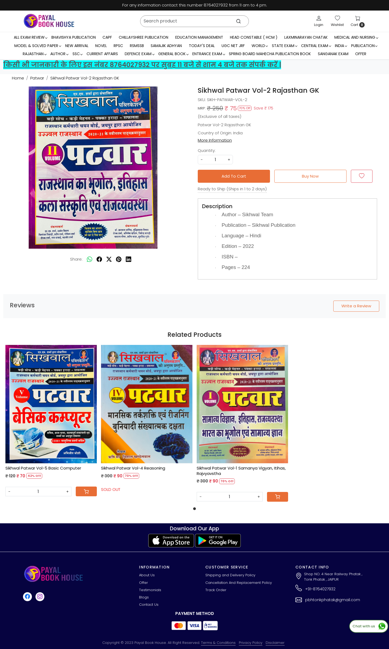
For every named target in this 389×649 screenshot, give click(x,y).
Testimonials (150, 590)
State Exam (284, 45)
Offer (360, 53)
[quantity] (215, 159)
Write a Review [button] (356, 306)
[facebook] (99, 259)
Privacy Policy (250, 642)
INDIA (341, 45)
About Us (147, 575)
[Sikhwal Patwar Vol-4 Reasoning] (147, 404)
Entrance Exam (208, 53)
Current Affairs (102, 53)
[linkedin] (128, 259)
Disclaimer (275, 642)
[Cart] (86, 491)
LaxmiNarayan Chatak (306, 37)
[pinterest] (119, 259)
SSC (77, 53)
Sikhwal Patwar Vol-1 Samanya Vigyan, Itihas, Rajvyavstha (241, 470)
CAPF (107, 37)
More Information (215, 140)
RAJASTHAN (34, 53)
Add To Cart (234, 176)
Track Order (215, 590)
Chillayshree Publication (143, 37)
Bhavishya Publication (73, 37)
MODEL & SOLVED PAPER (37, 45)
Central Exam (316, 45)
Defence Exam (139, 53)
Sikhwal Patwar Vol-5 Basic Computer (43, 468)
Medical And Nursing (356, 37)
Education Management (199, 37)
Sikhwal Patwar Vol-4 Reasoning (133, 468)
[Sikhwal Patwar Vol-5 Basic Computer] (51, 404)
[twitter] (109, 259)
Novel (101, 45)
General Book (173, 53)
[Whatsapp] (89, 259)
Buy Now (310, 176)
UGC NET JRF (233, 45)
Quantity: (207, 150)
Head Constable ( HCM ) (254, 37)
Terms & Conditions (218, 642)
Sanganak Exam (333, 53)
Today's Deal (202, 45)
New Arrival (76, 45)
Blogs (144, 597)
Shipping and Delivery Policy (230, 575)
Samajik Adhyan (166, 45)
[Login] (319, 21)
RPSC (118, 45)
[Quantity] (38, 491)
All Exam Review (30, 37)
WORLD (260, 45)
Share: (76, 259)
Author (59, 53)
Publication (364, 45)
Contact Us (149, 604)
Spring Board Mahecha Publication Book (270, 53)
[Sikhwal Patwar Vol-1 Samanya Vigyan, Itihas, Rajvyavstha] (242, 404)
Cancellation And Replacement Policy (238, 582)
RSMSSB (137, 45)
